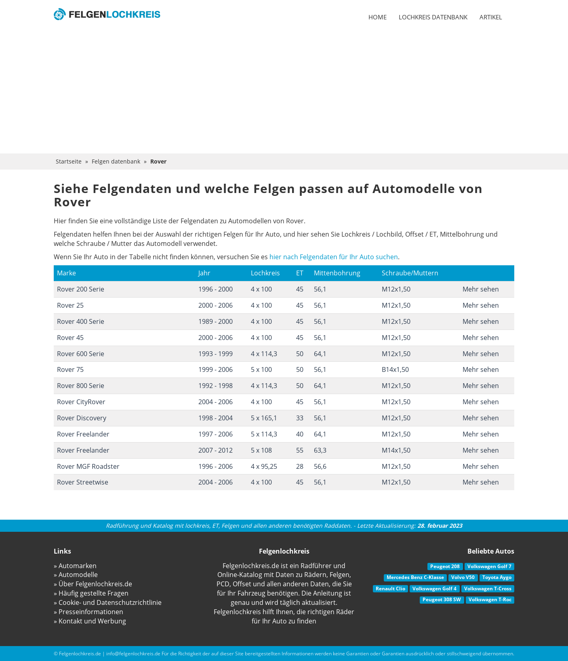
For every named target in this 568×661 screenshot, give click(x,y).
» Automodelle (76, 574)
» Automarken (75, 565)
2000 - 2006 (215, 305)
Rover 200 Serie (80, 289)
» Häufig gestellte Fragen (91, 593)
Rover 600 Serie (80, 353)
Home (377, 17)
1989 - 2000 (215, 321)
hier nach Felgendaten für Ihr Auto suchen (333, 256)
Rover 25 (70, 305)
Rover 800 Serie (80, 385)
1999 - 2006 (215, 369)
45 (299, 289)
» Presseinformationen (88, 611)
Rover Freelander (83, 434)
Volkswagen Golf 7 (489, 566)
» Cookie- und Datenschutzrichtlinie (108, 602)
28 (299, 466)
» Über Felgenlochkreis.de (93, 583)
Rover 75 (70, 369)
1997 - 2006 (215, 434)
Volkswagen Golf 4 (434, 588)
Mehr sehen (481, 289)
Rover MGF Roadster (88, 466)
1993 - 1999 (215, 353)
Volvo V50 (463, 577)
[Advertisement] (284, 92)
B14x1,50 (395, 369)
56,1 (320, 289)
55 (299, 450)
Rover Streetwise (82, 482)
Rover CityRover (81, 401)
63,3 (320, 450)
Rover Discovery (81, 417)
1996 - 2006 (215, 466)
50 (299, 353)
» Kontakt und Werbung (90, 621)
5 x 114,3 (264, 434)
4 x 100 (261, 289)
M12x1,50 (396, 289)
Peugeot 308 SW (442, 599)
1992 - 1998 (215, 385)
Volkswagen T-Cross (487, 588)
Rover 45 (70, 337)
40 (299, 434)
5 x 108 (261, 450)
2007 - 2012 (215, 450)
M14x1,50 (396, 450)
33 (299, 417)
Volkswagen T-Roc (490, 599)
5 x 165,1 (264, 417)
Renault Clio (390, 588)
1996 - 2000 (215, 289)
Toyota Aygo (496, 577)
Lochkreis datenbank (433, 17)
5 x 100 (261, 369)
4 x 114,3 (264, 353)
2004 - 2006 (215, 401)
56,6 (320, 466)
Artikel (491, 17)
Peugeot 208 (445, 566)
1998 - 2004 (215, 417)
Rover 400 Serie (80, 321)
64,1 (320, 353)
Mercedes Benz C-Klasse (415, 577)
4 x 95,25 (264, 466)
